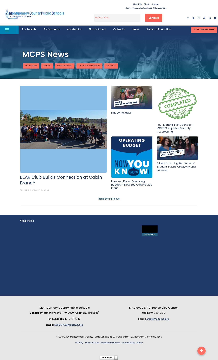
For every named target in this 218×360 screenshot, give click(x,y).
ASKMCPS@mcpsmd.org (68, 325)
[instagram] (199, 17)
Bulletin (47, 66)
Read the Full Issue (109, 199)
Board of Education (158, 29)
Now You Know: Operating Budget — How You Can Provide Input (131, 185)
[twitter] (193, 17)
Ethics (140, 343)
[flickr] (215, 17)
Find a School (97, 29)
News (135, 29)
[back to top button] (201, 351)
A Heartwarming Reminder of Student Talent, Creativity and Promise (176, 167)
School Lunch (169, 227)
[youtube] (204, 17)
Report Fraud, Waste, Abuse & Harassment (146, 8)
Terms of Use (92, 343)
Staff (146, 4)
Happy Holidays (121, 113)
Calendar (119, 29)
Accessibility (128, 343)
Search (153, 18)
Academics (74, 29)
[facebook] (188, 17)
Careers (155, 4)
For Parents (29, 29)
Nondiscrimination (110, 343)
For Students (52, 29)
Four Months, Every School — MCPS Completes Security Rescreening (175, 128)
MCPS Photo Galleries (89, 66)
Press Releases (64, 66)
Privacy (79, 343)
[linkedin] (209, 17)
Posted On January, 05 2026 (34, 190)
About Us (137, 4)
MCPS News (31, 66)
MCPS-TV (111, 66)
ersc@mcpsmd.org (157, 319)
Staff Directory (204, 30)
